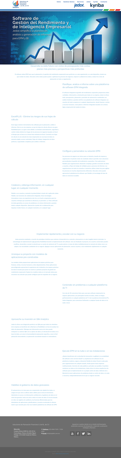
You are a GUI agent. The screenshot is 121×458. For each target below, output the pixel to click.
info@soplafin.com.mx (53, 433)
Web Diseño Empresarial (62, 453)
